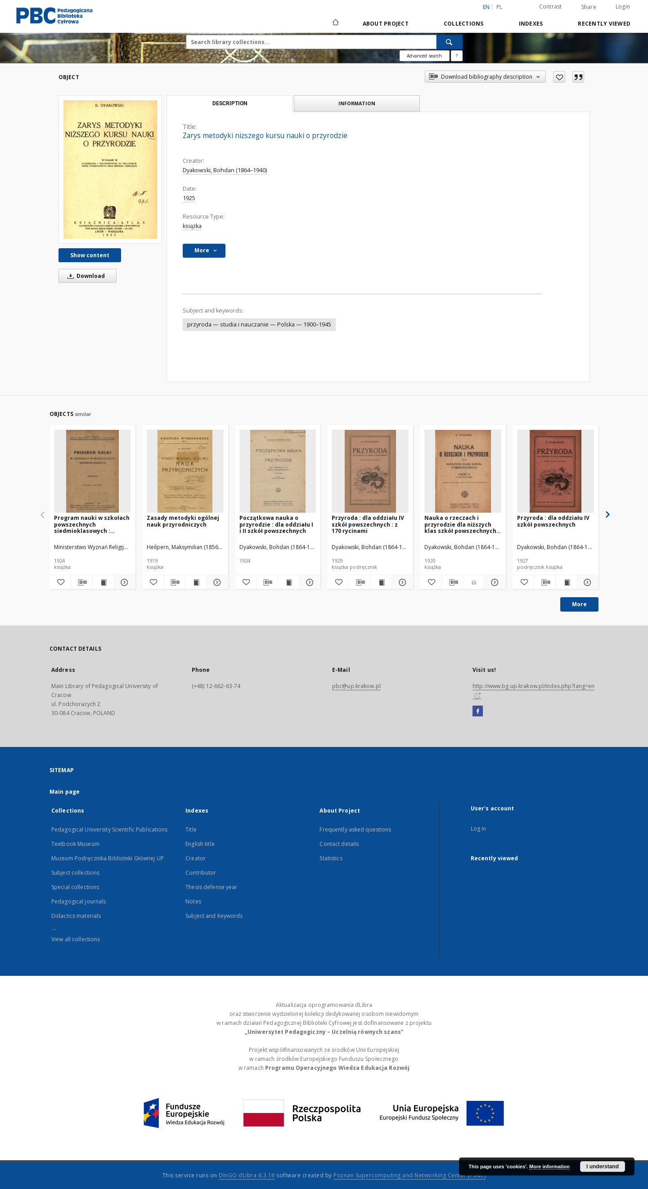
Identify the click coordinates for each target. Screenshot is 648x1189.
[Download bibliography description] (81, 582)
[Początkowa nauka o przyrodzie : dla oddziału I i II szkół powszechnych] (278, 471)
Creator (195, 858)
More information (549, 1166)
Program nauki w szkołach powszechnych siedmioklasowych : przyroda (92, 524)
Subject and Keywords (214, 916)
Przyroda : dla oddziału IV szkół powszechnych (553, 521)
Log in (478, 828)
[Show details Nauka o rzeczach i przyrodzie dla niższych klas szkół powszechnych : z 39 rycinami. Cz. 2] (493, 582)
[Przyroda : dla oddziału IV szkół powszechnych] (556, 471)
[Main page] (335, 23)
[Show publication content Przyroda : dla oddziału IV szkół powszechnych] (566, 582)
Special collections (75, 887)
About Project (386, 23)
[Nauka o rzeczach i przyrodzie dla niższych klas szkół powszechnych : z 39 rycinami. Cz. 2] (463, 471)
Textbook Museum (75, 844)
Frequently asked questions (355, 829)
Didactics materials (76, 916)
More (579, 604)
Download (84, 276)
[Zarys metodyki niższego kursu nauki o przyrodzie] (110, 169)
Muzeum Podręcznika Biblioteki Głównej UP (107, 858)
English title (200, 844)
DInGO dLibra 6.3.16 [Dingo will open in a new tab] (247, 1175)
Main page (65, 792)
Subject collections (75, 872)
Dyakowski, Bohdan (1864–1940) (225, 170)
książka (192, 226)
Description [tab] (229, 103)
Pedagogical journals (78, 901)
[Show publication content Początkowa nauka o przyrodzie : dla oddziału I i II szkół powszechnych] (288, 582)
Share (588, 7)
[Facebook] (477, 711)
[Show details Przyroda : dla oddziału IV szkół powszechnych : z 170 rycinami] (401, 582)
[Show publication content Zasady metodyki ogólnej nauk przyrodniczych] (196, 582)
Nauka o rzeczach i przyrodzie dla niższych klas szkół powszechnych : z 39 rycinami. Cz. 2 (462, 524)
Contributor (200, 872)
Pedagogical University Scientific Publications (109, 829)
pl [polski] (499, 7)
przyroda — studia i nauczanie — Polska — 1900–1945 (259, 324)
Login (623, 6)
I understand (602, 1166)
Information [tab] (356, 103)
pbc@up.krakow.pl (356, 686)
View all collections (75, 939)
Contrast (550, 6)
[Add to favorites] (559, 77)
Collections (464, 23)
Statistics (331, 858)
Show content (89, 255)
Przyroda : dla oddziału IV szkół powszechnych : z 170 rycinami (368, 524)
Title (191, 829)
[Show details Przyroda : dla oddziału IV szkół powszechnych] (586, 582)
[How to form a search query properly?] (457, 55)
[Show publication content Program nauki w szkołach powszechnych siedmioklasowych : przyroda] (103, 582)
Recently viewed (604, 23)
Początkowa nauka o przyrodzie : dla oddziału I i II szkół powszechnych (276, 524)
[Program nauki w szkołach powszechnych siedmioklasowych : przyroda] (92, 471)
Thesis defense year (211, 887)
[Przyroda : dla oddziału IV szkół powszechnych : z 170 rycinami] (370, 471)
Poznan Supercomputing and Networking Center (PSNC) (409, 1175)
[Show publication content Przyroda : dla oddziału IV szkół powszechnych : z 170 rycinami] (381, 582)
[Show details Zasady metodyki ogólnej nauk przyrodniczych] (216, 582)
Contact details (339, 844)
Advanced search (424, 56)
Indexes (531, 23)
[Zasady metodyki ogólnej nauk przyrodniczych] (185, 471)
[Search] (449, 42)
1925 (189, 198)
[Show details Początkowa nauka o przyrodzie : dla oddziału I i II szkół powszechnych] (309, 582)
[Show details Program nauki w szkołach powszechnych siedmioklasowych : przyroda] (123, 582)
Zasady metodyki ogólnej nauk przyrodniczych (183, 521)
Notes (193, 901)
